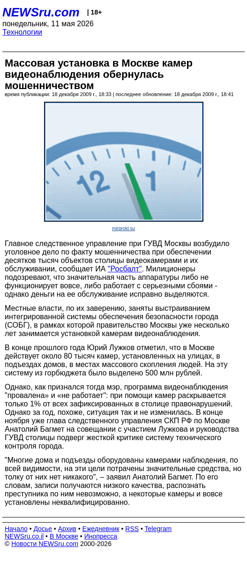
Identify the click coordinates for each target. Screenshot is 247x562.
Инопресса (101, 536)
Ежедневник (101, 528)
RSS (132, 528)
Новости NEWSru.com (44, 543)
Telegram (158, 528)
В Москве (64, 536)
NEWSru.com (41, 12)
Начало (16, 528)
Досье (42, 528)
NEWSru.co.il (24, 536)
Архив (67, 528)
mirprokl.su (123, 228)
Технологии (22, 32)
